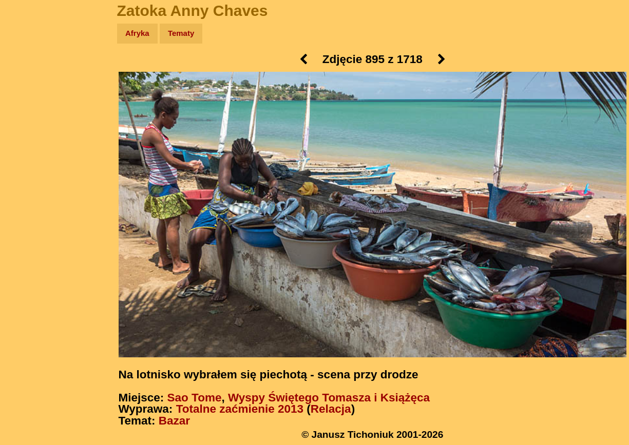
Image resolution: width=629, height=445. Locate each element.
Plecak (29, 172)
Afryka (137, 33)
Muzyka (31, 152)
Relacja (331, 408)
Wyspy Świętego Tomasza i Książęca (329, 397)
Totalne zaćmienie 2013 (239, 408)
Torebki (30, 211)
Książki (30, 132)
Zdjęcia (30, 93)
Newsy (29, 112)
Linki (26, 191)
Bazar (174, 420)
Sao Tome (194, 397)
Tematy (181, 33)
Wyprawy (34, 73)
